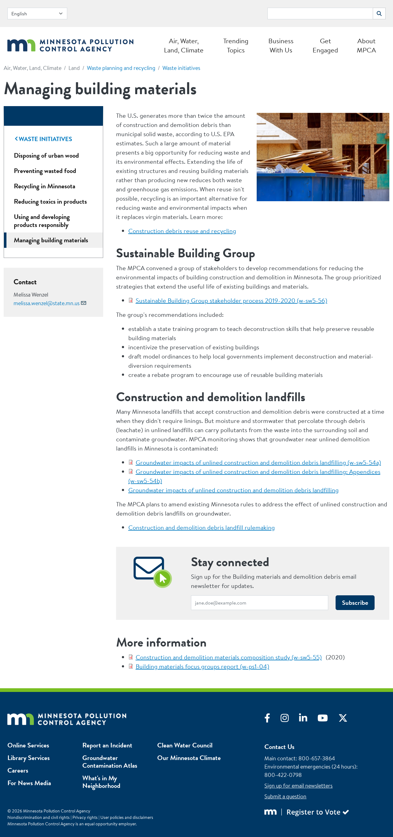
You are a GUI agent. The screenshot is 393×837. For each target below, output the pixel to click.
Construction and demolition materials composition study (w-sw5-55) (229, 657)
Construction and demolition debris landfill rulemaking (201, 527)
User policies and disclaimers (126, 817)
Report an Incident (107, 745)
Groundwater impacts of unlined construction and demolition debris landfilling (233, 490)
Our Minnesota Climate (189, 757)
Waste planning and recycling (121, 68)
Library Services (28, 757)
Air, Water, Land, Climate (184, 45)
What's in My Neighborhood (101, 781)
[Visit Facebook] (272, 719)
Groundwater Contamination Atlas (109, 761)
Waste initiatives (181, 68)
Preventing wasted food (45, 170)
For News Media (29, 783)
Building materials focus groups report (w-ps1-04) (202, 666)
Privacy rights (85, 817)
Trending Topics (235, 45)
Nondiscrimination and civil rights (38, 817)
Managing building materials (51, 240)
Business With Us (281, 45)
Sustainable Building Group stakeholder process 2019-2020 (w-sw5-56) (231, 300)
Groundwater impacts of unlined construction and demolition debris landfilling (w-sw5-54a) (258, 462)
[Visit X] (347, 719)
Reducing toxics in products (50, 201)
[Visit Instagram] (290, 719)
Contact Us (279, 746)
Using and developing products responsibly (42, 220)
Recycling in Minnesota (44, 186)
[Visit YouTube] (327, 719)
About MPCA (366, 45)
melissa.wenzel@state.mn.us (47, 303)
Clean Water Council (184, 745)
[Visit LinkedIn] (308, 719)
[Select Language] (37, 13)
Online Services (28, 745)
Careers (17, 770)
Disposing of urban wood (46, 155)
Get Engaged (325, 45)
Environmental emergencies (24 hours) (310, 766)
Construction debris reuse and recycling (182, 231)
